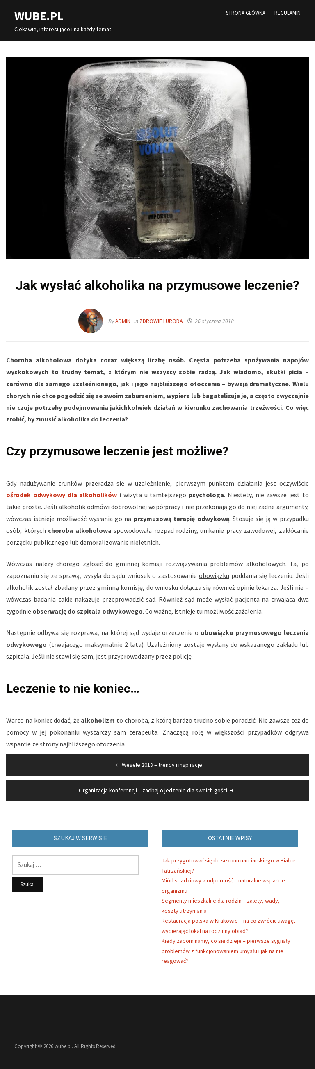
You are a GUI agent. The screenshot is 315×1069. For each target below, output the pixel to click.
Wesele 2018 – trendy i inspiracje (158, 765)
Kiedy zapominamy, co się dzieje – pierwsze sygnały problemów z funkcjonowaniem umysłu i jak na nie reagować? (226, 950)
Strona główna (245, 12)
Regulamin (287, 12)
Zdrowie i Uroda (161, 321)
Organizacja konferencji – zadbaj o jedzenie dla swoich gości (157, 790)
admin (122, 321)
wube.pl (39, 15)
